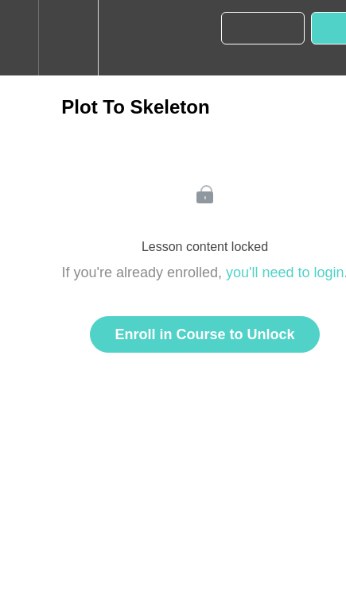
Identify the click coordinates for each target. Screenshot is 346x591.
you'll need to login (285, 272)
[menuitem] (68, 37)
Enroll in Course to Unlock (204, 334)
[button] (19, 37)
